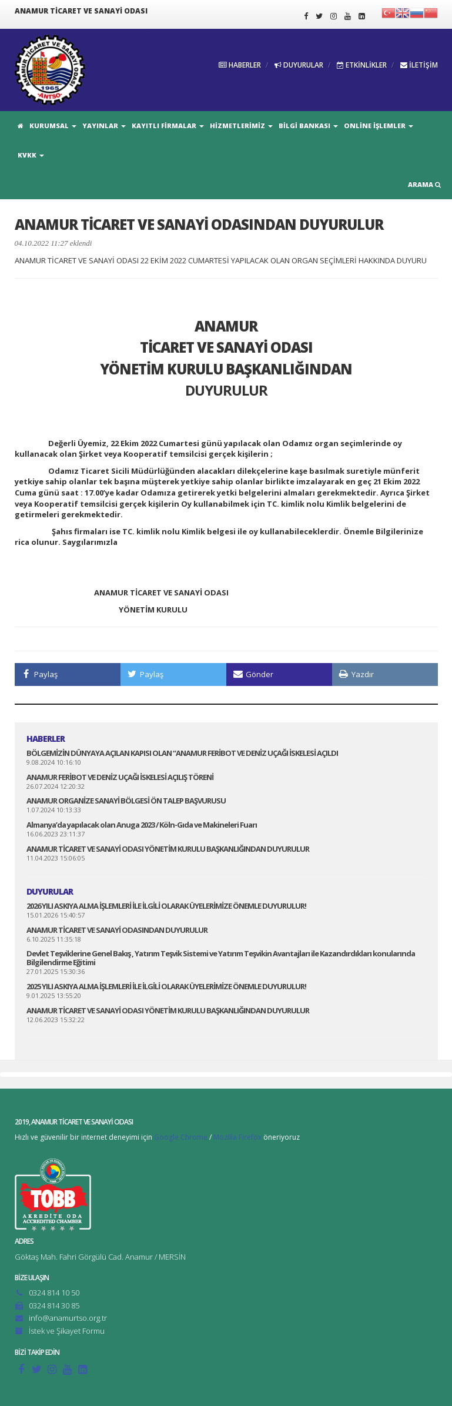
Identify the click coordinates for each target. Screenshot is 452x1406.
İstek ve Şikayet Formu (67, 1330)
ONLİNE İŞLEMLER (378, 125)
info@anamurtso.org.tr (68, 1318)
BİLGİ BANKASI (308, 125)
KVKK (31, 154)
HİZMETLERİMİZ (241, 125)
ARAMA (424, 184)
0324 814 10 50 (54, 1292)
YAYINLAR (104, 125)
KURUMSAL (52, 125)
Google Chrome (180, 1137)
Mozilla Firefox (237, 1137)
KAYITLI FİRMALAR (168, 125)
